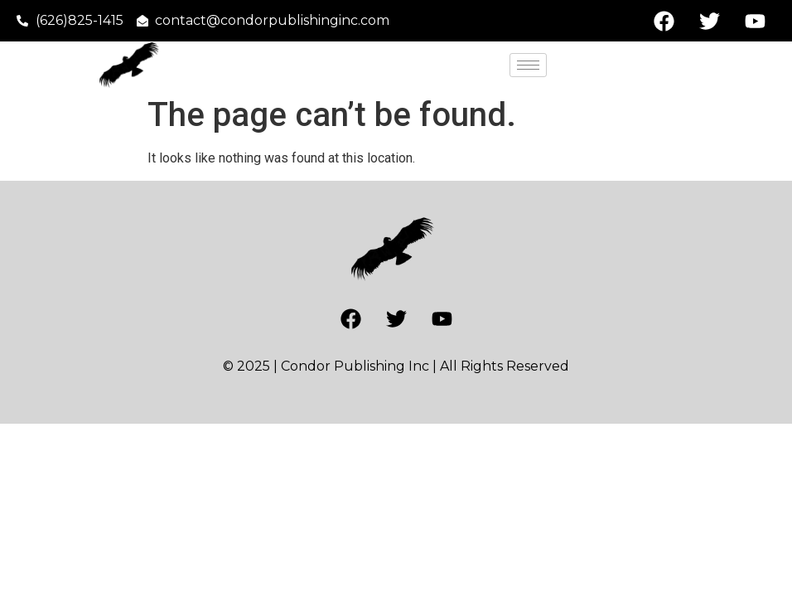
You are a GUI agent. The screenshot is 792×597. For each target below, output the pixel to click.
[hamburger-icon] (528, 65)
